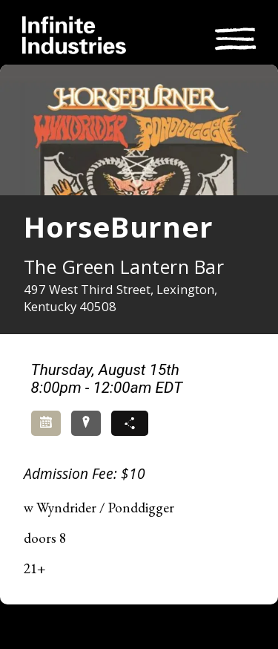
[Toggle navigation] (235, 37)
